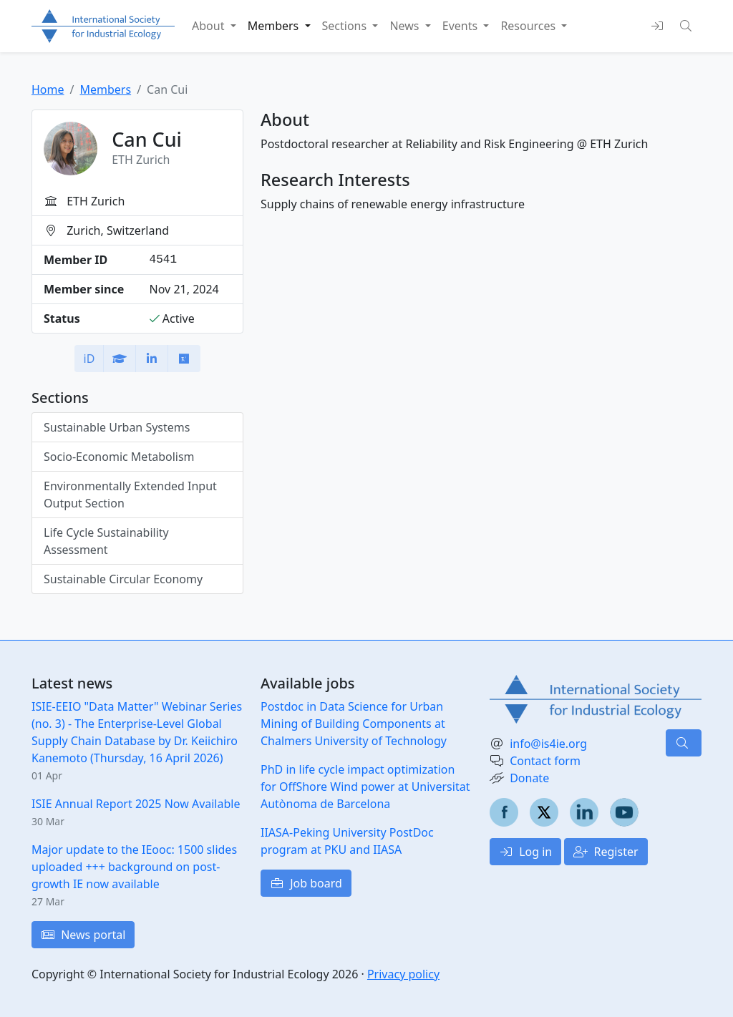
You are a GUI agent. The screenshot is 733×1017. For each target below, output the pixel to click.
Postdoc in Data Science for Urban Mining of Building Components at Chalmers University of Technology (354, 724)
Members (105, 89)
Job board (306, 883)
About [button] (210, 26)
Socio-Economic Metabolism (119, 456)
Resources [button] (529, 26)
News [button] (405, 26)
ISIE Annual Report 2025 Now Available (135, 804)
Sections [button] (346, 26)
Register (605, 852)
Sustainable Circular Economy (123, 579)
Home (47, 89)
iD (89, 358)
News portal (83, 935)
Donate (529, 778)
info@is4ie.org (548, 743)
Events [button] (461, 26)
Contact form (545, 761)
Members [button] (275, 26)
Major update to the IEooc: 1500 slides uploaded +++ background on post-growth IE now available (134, 867)
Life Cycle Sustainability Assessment (106, 541)
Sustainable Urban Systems (117, 427)
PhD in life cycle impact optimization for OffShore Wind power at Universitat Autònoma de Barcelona (365, 786)
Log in (525, 852)
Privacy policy (403, 974)
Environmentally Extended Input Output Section (130, 494)
